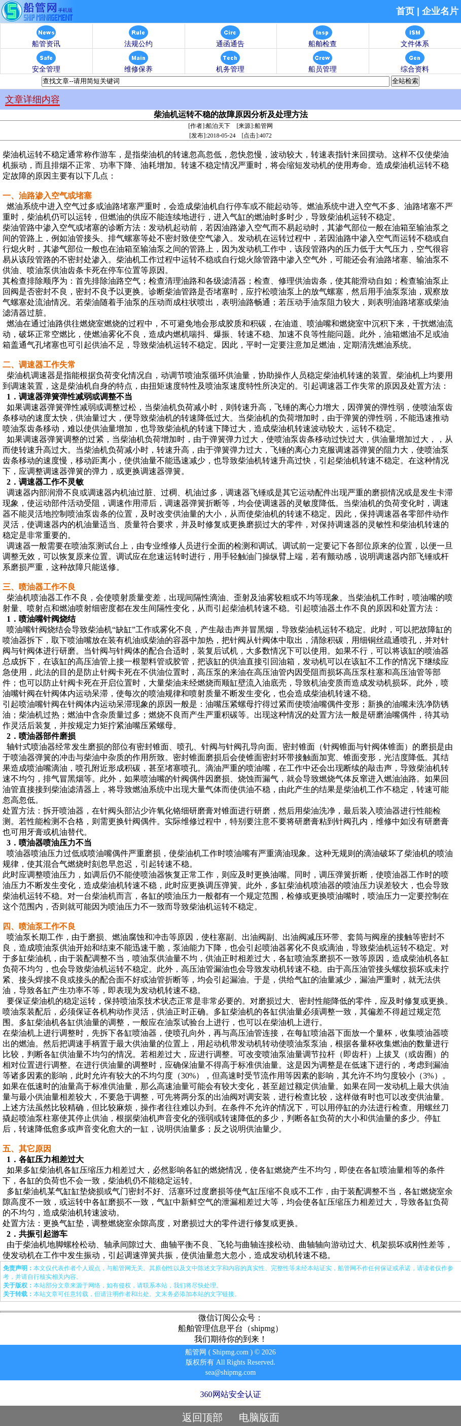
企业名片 (440, 11)
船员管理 (322, 66)
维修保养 (138, 66)
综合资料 (415, 66)
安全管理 (46, 66)
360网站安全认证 (230, 1394)
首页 (405, 11)
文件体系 (415, 41)
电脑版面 (259, 1417)
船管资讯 (46, 41)
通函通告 (230, 41)
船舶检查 (322, 41)
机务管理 (230, 66)
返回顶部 (202, 1417)
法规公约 (138, 41)
